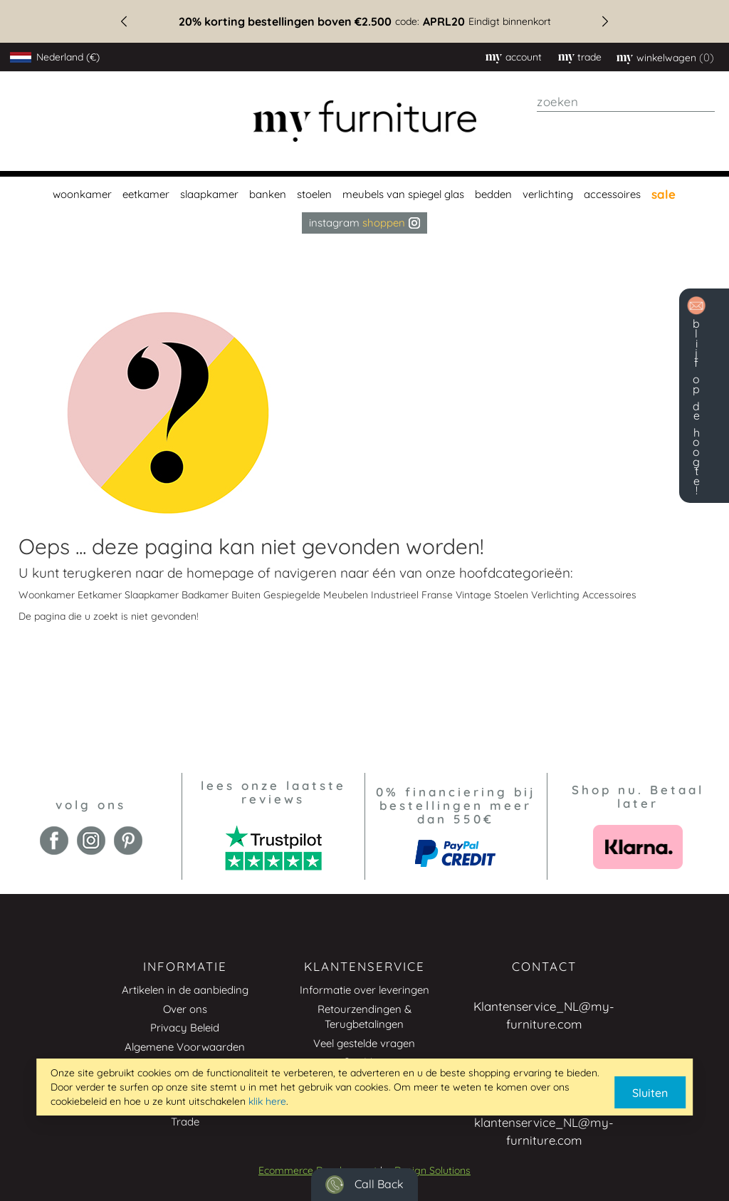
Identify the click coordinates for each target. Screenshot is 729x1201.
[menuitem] (80, 194)
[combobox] (626, 102)
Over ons (185, 1009)
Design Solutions (432, 1170)
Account (523, 57)
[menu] (364, 205)
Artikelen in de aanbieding (185, 990)
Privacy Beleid (184, 1027)
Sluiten (650, 1093)
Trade (185, 1121)
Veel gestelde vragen (364, 1043)
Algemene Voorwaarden (185, 1047)
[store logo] (365, 121)
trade (589, 57)
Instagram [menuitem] (364, 222)
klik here (267, 1101)
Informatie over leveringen (364, 990)
